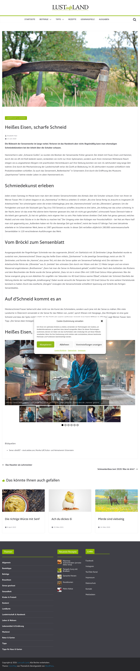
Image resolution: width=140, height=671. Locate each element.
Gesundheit (6, 591)
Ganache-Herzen (69, 575)
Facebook (89, 560)
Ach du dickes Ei (62, 519)
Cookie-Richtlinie (60, 350)
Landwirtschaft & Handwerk (16, 118)
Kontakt (89, 589)
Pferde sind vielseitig (111, 519)
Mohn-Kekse (68, 588)
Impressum (81, 350)
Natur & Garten (8, 637)
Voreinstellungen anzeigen (89, 344)
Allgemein (6, 562)
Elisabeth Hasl (12, 136)
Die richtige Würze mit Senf (22, 519)
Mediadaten (90, 594)
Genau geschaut (8, 585)
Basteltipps (6, 568)
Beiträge (44, 19)
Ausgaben (104, 19)
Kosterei (5, 603)
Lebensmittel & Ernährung (13, 626)
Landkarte (6, 608)
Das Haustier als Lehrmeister (17, 464)
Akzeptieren (45, 344)
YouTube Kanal (92, 572)
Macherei (6, 632)
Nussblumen (68, 582)
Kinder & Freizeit (9, 597)
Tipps (58, 19)
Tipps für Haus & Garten (12, 649)
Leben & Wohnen (9, 620)
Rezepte (72, 19)
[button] (101, 321)
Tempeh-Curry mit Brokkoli (70, 570)
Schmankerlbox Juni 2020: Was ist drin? (117, 469)
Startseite (29, 19)
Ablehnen (64, 344)
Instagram (90, 566)
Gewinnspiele (88, 19)
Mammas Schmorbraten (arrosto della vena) (72, 563)
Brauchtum (6, 580)
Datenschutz (72, 350)
